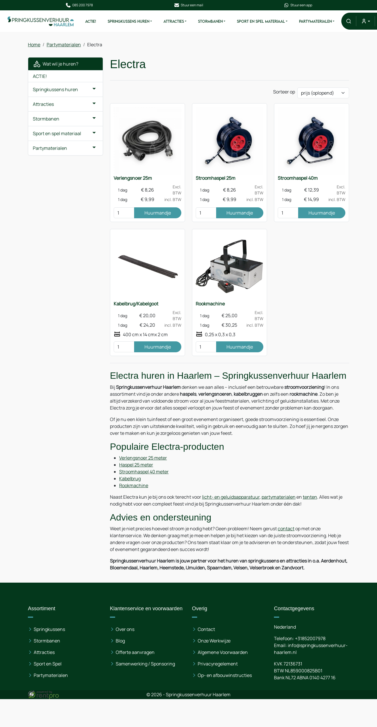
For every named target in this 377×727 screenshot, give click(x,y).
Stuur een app (297, 5)
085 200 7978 (79, 5)
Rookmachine (210, 304)
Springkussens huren (128, 21)
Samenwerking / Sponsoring (145, 664)
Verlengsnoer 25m (133, 178)
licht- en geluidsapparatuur (231, 497)
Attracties (173, 21)
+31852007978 (310, 638)
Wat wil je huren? (55, 64)
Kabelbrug (130, 478)
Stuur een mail (188, 5)
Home (34, 44)
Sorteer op (284, 92)
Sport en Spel (48, 664)
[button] (348, 21)
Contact (206, 629)
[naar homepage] (40, 21)
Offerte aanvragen (135, 652)
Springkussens (49, 629)
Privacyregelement (218, 664)
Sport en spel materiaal (261, 21)
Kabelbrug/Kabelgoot (136, 304)
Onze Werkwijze (214, 641)
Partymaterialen (315, 21)
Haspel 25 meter (136, 465)
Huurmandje (157, 213)
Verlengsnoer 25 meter (143, 458)
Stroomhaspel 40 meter (144, 471)
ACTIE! (90, 21)
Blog (120, 641)
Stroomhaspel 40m (298, 178)
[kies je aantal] (124, 212)
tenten (310, 497)
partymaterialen (279, 497)
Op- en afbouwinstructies (225, 675)
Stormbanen (210, 21)
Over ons (125, 629)
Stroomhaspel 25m (215, 178)
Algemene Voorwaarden (223, 652)
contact (286, 528)
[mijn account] (365, 21)
